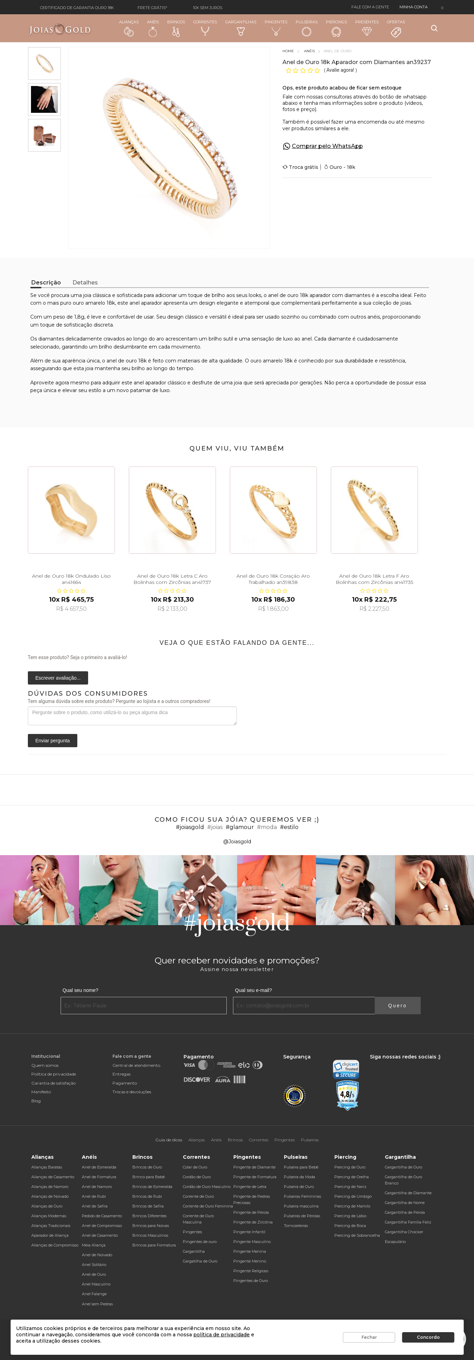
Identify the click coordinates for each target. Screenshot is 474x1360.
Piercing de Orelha (351, 1176)
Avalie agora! (340, 70)
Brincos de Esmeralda (152, 1186)
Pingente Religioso (250, 1270)
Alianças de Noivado (50, 1196)
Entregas (121, 1074)
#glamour (240, 827)
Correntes (205, 27)
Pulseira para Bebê (301, 1167)
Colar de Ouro (195, 1167)
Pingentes (276, 27)
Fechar (369, 1337)
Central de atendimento (136, 1065)
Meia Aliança (94, 1245)
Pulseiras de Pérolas (302, 1215)
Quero (397, 1005)
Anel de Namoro (97, 1186)
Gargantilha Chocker (404, 1231)
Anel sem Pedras (97, 1304)
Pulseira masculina (301, 1206)
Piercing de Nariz (350, 1186)
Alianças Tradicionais (50, 1225)
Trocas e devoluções (131, 1091)
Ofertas (396, 28)
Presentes (367, 27)
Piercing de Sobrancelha (357, 1235)
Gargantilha (194, 1251)
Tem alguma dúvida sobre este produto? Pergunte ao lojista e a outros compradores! (119, 701)
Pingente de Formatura (255, 1176)
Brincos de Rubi (147, 1196)
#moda (267, 827)
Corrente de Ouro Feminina (208, 1206)
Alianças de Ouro (46, 1206)
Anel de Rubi (94, 1196)
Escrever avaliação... (58, 678)
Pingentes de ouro (200, 1241)
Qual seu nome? (81, 990)
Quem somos (45, 1065)
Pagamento (124, 1083)
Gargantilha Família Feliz (408, 1222)
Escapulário (395, 1241)
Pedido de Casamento (102, 1215)
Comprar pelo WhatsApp (327, 146)
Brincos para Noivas (150, 1225)
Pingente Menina (249, 1251)
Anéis (153, 28)
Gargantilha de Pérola (405, 1212)
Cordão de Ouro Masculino (207, 1186)
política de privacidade (221, 1334)
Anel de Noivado (97, 1254)
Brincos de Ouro (147, 1167)
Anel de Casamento (100, 1235)
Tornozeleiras (296, 1225)
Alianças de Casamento (52, 1176)
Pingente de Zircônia (253, 1222)
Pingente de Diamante (254, 1167)
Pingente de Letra (249, 1186)
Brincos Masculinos (150, 1235)
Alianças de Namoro (49, 1186)
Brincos (176, 28)
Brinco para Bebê (148, 1176)
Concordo (428, 1337)
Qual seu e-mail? (253, 990)
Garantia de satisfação (53, 1083)
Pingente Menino (249, 1261)
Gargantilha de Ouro (403, 1167)
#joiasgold (190, 827)
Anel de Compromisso (102, 1225)
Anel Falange (94, 1293)
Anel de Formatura (99, 1176)
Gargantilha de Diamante (408, 1192)
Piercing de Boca (350, 1225)
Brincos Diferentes (149, 1215)
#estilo (289, 827)
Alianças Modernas (48, 1215)
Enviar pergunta (53, 740)
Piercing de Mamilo (352, 1206)
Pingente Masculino (252, 1241)
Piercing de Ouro (349, 1167)
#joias (215, 827)
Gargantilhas (240, 27)
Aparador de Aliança (50, 1235)
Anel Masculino (96, 1284)
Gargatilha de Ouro (200, 1261)
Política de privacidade (53, 1074)
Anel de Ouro (94, 1274)
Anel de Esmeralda (99, 1167)
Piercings (336, 28)
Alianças (129, 28)
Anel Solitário (94, 1264)
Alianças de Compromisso (54, 1245)
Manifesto (41, 1091)
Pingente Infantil (249, 1231)
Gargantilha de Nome (405, 1202)
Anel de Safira (95, 1206)
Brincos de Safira (148, 1206)
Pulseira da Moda (299, 1176)
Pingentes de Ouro (250, 1280)
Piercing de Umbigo (353, 1196)
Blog (36, 1100)
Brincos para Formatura (154, 1245)
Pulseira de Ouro (299, 1186)
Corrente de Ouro (198, 1196)
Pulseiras (307, 28)
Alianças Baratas (46, 1167)
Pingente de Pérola (251, 1212)
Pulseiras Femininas (302, 1196)
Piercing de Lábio (350, 1215)
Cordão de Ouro (197, 1176)
